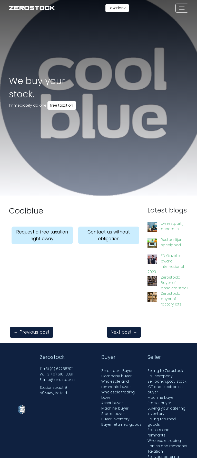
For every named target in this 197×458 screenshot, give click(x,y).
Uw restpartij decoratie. (162, 226)
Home (14, 453)
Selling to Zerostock (165, 342)
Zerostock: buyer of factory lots (168, 273)
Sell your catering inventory (163, 431)
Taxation (155, 423)
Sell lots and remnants (158, 404)
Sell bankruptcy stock (166, 353)
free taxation (61, 105)
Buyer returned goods (121, 396)
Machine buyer (115, 380)
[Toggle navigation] (181, 8)
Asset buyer (112, 374)
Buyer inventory (115, 390)
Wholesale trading (164, 412)
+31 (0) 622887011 (58, 340)
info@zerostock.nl (59, 351)
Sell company (160, 347)
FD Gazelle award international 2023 (167, 250)
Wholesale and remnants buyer (116, 356)
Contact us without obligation (108, 235)
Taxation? (117, 8)
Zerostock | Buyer (117, 342)
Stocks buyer (113, 385)
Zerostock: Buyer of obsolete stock (168, 261)
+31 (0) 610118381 (59, 346)
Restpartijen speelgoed (162, 238)
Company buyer (116, 347)
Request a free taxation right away (42, 235)
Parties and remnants (167, 417)
